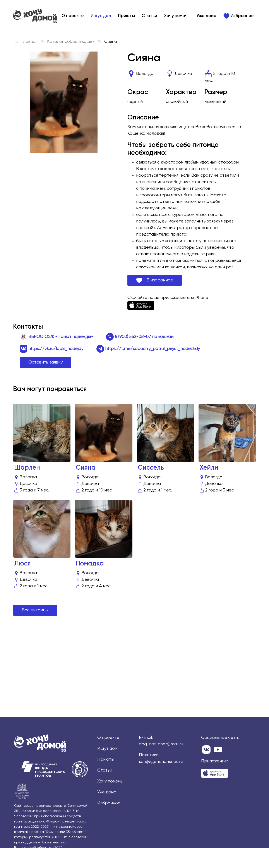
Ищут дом (101, 16)
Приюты (126, 16)
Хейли (209, 468)
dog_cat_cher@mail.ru (161, 744)
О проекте (73, 16)
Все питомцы (35, 610)
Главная (30, 41)
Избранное (238, 16)
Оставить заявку (45, 362)
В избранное (154, 280)
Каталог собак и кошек (71, 41)
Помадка (90, 563)
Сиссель (151, 468)
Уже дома (206, 16)
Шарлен (27, 468)
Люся (22, 563)
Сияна (86, 468)
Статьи (149, 16)
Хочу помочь (177, 16)
